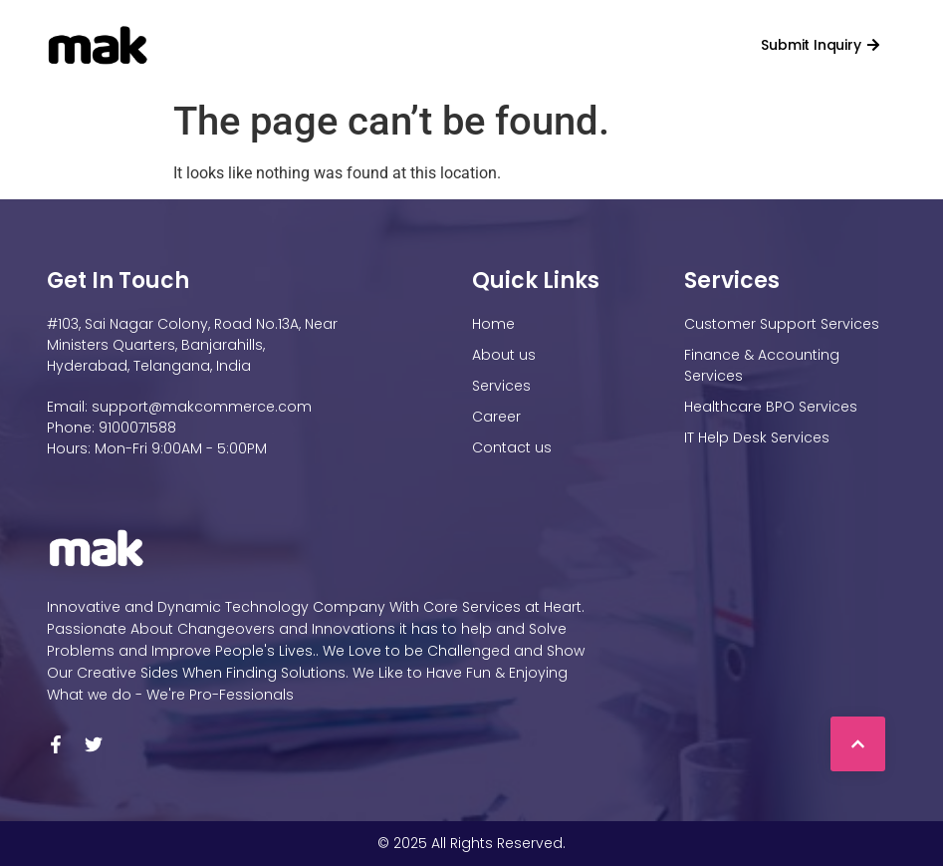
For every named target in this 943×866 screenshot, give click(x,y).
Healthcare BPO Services (770, 407)
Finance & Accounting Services (761, 365)
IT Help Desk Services (756, 437)
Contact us (628, 45)
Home (246, 45)
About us (504, 355)
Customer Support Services (781, 324)
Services (447, 45)
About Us (337, 45)
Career (539, 45)
